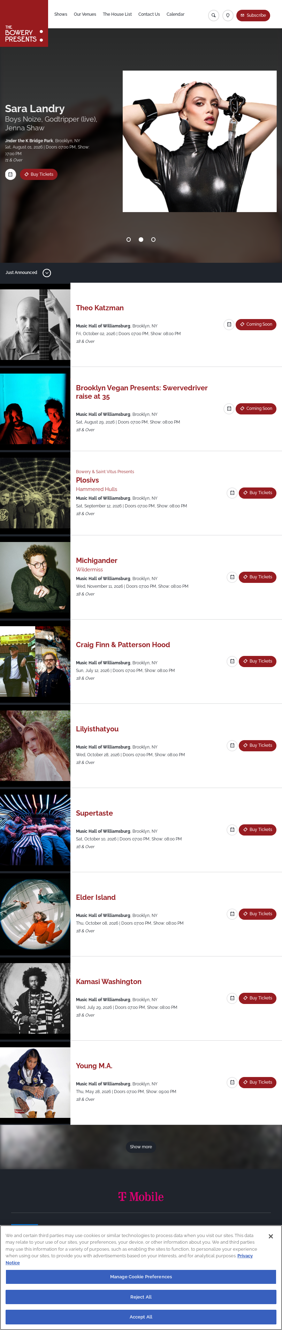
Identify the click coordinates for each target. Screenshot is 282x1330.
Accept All (141, 1317)
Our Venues (85, 14)
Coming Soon (259, 324)
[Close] (271, 1236)
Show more (141, 1146)
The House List (117, 14)
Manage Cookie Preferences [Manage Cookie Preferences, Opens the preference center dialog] (141, 1276)
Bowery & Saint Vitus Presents (105, 471)
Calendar (175, 14)
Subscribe (256, 15)
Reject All (141, 1297)
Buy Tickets (261, 492)
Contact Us (149, 14)
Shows (60, 14)
